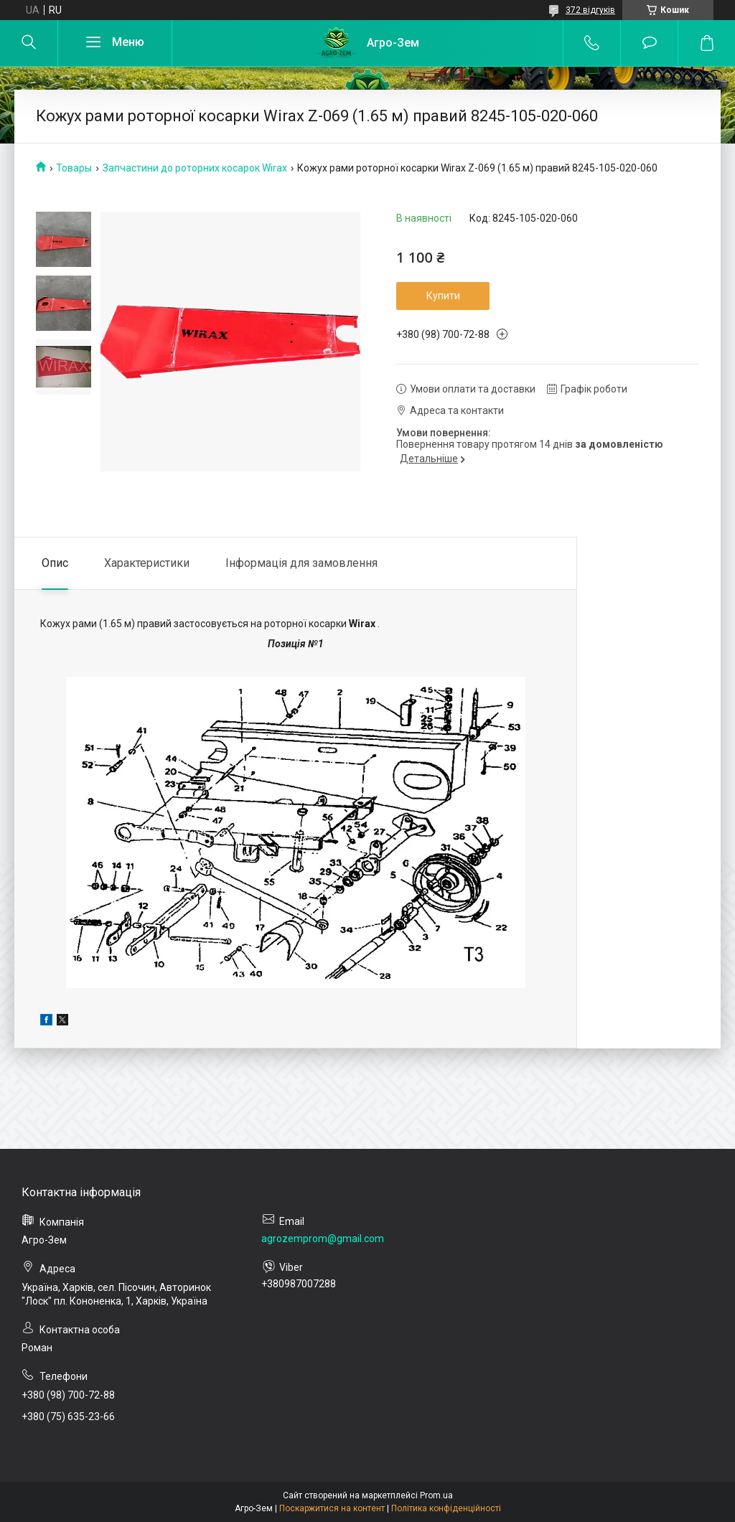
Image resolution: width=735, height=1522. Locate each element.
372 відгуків (590, 10)
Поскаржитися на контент (332, 1508)
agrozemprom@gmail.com (322, 1238)
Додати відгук (649, 43)
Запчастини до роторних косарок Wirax (195, 168)
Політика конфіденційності (446, 1508)
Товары (74, 168)
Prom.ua (436, 1495)
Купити (443, 295)
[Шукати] (28, 43)
